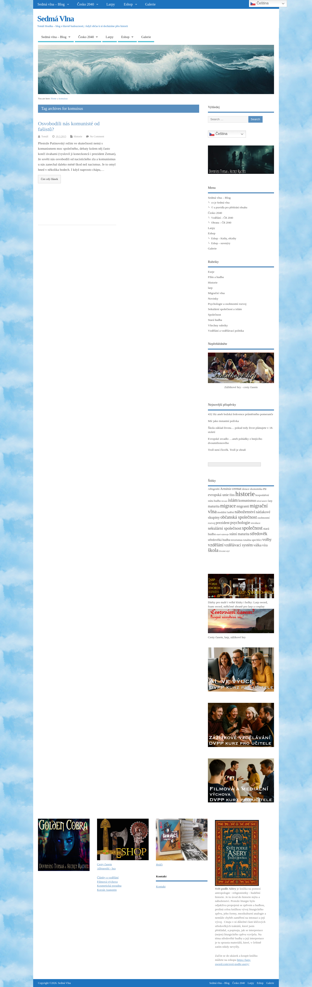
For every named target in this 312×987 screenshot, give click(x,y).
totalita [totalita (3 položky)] (247, 540)
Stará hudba (215, 320)
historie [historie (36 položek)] (245, 493)
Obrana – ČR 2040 (221, 222)
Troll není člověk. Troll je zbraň (227, 449)
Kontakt (161, 886)
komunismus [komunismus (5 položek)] (247, 500)
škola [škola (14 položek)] (213, 550)
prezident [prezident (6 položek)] (223, 523)
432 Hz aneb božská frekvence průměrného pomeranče (240, 414)
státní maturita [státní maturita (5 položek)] (239, 534)
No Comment (97, 136)
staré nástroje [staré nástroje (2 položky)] (222, 534)
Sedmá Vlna (55, 18)
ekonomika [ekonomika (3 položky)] (256, 489)
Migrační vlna (216, 293)
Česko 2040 (85, 4)
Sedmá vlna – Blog (51, 4)
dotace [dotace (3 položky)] (245, 489)
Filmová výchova (107, 881)
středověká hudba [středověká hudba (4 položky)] (219, 540)
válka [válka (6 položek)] (257, 545)
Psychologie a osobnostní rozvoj (227, 303)
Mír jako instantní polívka (223, 421)
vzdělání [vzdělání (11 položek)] (216, 544)
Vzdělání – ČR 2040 (222, 217)
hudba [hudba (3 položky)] (217, 500)
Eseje (211, 271)
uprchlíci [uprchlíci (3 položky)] (257, 540)
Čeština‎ (218, 134)
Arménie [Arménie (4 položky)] (225, 489)
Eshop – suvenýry (220, 243)
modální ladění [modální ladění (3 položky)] (225, 512)
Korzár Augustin (107, 889)
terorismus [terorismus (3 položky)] (237, 540)
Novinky (213, 298)
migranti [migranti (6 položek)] (242, 506)
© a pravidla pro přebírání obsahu (229, 207)
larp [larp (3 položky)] (270, 500)
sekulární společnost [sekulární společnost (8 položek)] (224, 528)
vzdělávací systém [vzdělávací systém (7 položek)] (238, 545)
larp (210, 287)
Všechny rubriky (218, 325)
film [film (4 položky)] (232, 495)
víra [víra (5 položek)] (265, 545)
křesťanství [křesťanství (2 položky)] (262, 501)
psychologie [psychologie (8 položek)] (240, 522)
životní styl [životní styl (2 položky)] (224, 551)
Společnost (214, 314)
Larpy (110, 4)
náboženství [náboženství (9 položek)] (245, 511)
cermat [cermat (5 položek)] (237, 489)
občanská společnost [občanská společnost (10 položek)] (238, 517)
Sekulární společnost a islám (225, 309)
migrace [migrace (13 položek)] (228, 506)
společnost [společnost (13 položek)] (252, 528)
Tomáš (44, 136)
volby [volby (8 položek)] (267, 539)
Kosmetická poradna (109, 885)
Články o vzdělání (108, 877)
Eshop (128, 4)
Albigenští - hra (106, 868)
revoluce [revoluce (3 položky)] (255, 523)
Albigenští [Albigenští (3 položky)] (214, 489)
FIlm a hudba (216, 277)
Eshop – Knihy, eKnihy (223, 238)
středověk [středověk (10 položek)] (258, 533)
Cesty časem (104, 864)
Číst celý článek (49, 179)
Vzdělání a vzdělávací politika (226, 330)
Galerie (150, 4)
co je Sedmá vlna (220, 202)
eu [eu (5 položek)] (264, 489)
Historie (78, 136)
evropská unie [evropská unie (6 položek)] (218, 495)
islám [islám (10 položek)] (233, 500)
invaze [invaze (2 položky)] (224, 501)
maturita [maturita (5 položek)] (214, 506)
